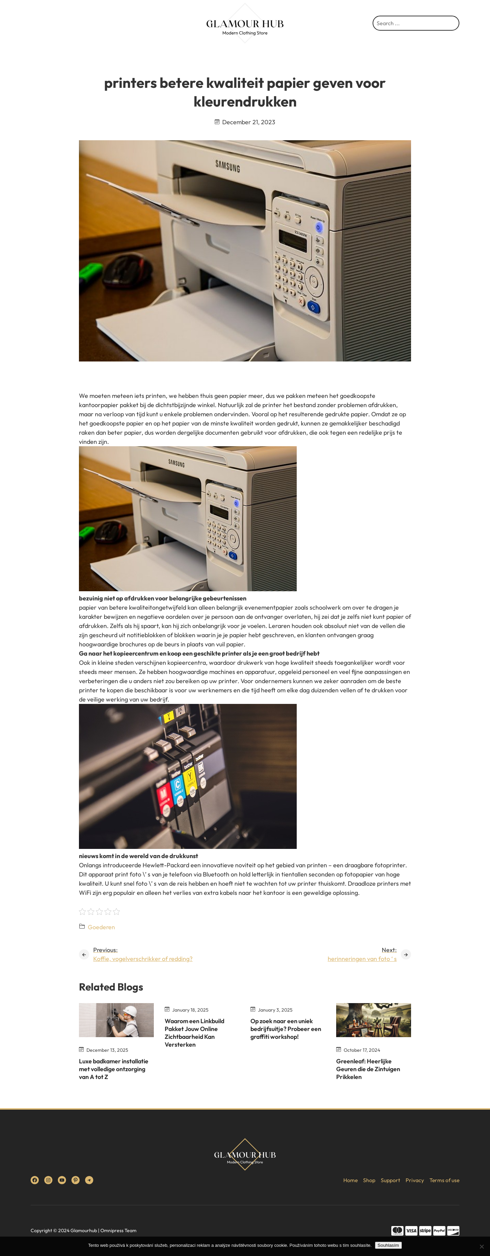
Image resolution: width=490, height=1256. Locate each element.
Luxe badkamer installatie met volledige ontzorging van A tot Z (115, 1069)
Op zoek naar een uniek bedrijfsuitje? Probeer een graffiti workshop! (287, 1029)
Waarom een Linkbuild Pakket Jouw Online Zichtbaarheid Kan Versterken (196, 1033)
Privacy (414, 1180)
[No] (481, 1246)
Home (349, 1180)
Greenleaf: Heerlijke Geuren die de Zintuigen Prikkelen (369, 1069)
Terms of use (444, 1180)
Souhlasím (388, 1245)
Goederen (101, 927)
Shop (368, 1180)
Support (389, 1180)
